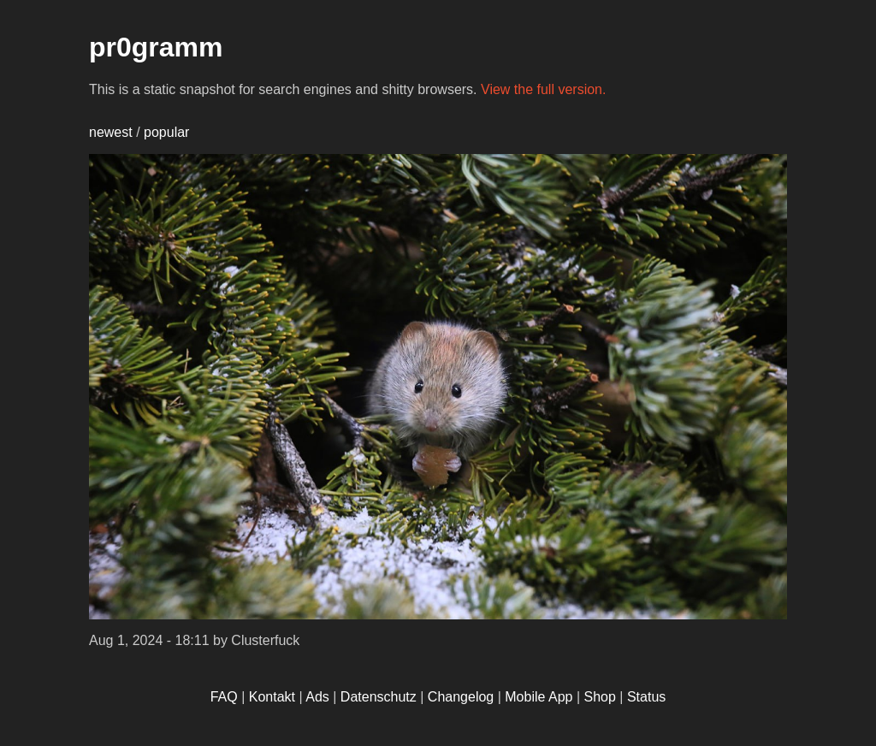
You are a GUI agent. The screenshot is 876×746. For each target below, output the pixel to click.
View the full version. (543, 89)
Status (646, 697)
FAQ (224, 697)
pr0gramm (156, 47)
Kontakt (272, 697)
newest (111, 132)
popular (166, 132)
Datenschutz (378, 697)
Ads (317, 697)
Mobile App (538, 697)
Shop (600, 697)
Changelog (461, 697)
